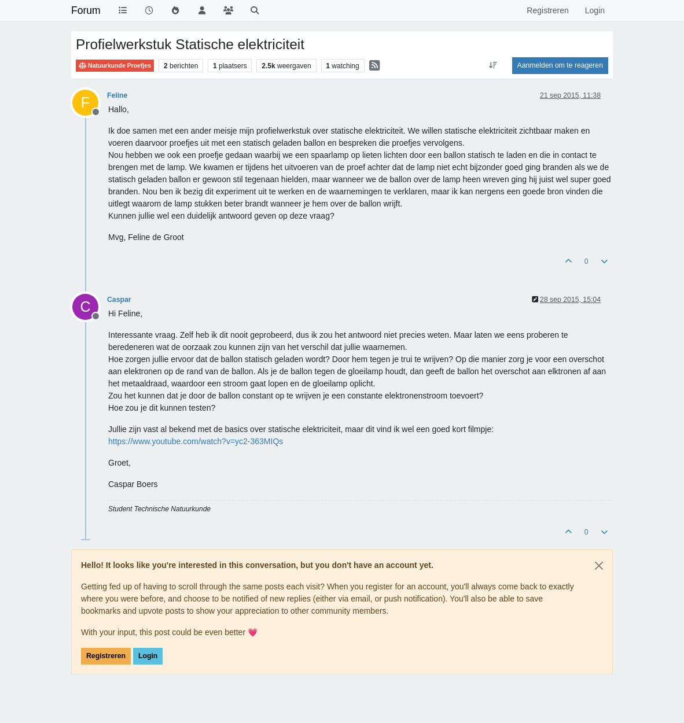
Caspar (119, 300)
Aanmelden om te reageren (560, 65)
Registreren (106, 656)
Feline (117, 95)
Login (147, 656)
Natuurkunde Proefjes (115, 65)
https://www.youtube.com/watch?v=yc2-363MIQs (195, 441)
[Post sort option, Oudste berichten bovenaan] (492, 65)
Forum (86, 10)
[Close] (599, 565)
